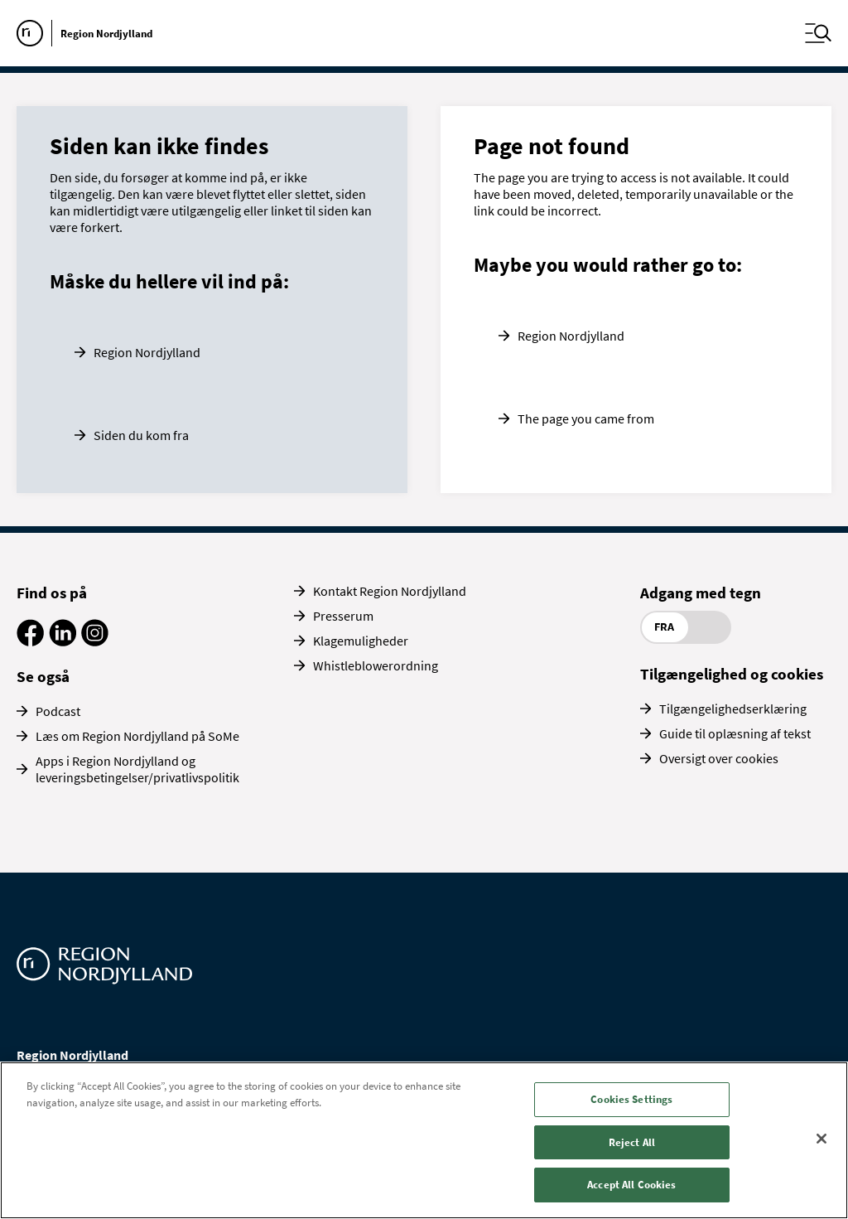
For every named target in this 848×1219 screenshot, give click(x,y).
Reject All (632, 1142)
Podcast (58, 711)
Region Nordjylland (147, 352)
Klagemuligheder (360, 640)
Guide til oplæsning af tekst (735, 733)
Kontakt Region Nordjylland (389, 591)
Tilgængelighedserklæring (733, 708)
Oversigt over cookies (718, 758)
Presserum (343, 615)
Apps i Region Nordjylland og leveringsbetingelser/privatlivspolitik (137, 769)
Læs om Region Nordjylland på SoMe (137, 736)
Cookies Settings (631, 1099)
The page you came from (586, 418)
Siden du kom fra (141, 435)
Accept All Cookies (631, 1185)
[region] (424, 1140)
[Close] (821, 1138)
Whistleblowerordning (375, 665)
